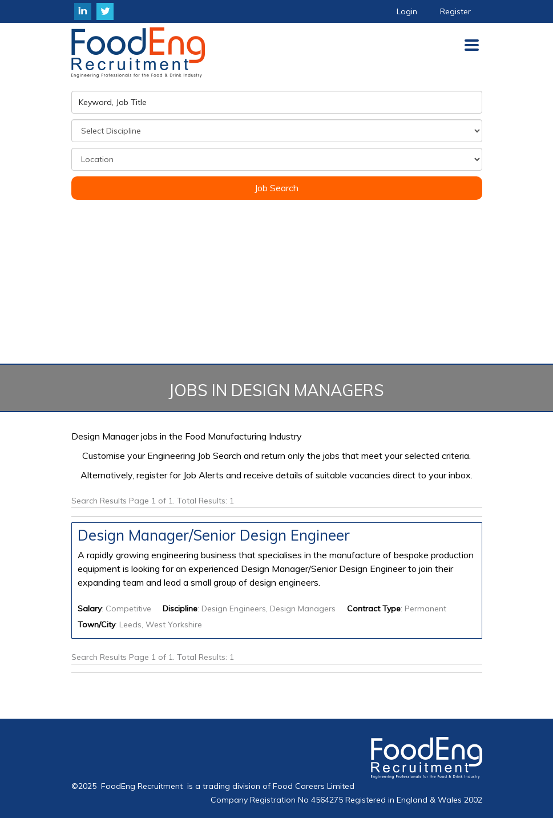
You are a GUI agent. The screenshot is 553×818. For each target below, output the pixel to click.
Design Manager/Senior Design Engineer (214, 535)
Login (407, 11)
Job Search (276, 188)
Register (455, 11)
